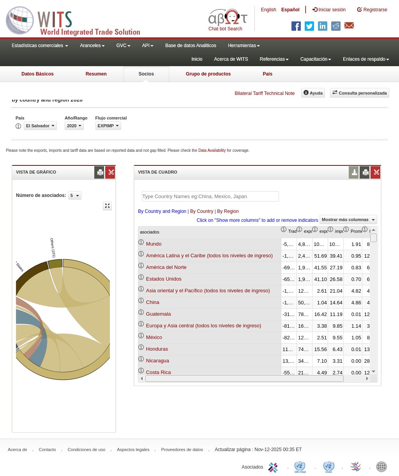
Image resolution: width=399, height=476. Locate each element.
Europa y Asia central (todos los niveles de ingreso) (203, 325)
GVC (124, 45)
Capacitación (315, 59)
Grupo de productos (208, 74)
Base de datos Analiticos (190, 45)
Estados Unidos (164, 279)
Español (290, 9)
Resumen (96, 74)
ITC (274, 466)
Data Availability (212, 150)
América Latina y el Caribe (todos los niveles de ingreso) (209, 255)
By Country (201, 211)
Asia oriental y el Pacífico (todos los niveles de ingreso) (208, 290)
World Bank (383, 466)
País (267, 74)
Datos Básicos (37, 74)
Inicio (196, 59)
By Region (227, 211)
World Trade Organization (356, 466)
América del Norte (166, 267)
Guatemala (158, 314)
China (152, 302)
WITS (78, 19)
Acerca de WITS (231, 59)
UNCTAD (301, 466)
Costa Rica (158, 372)
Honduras (157, 349)
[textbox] (210, 196)
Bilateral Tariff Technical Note (265, 93)
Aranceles (92, 45)
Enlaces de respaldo (366, 59)
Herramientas (244, 45)
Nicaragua (157, 361)
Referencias (274, 59)
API (148, 45)
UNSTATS (329, 466)
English (268, 9)
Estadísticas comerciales (40, 45)
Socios (146, 74)
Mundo (154, 244)
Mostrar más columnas (348, 219)
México (154, 337)
